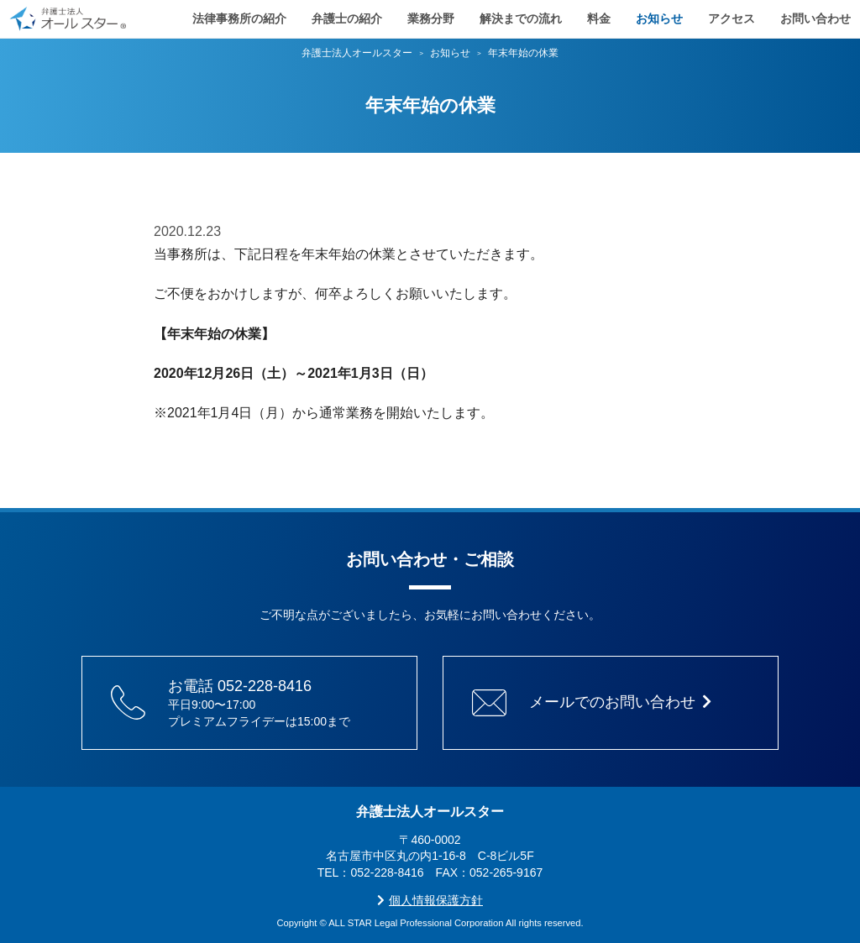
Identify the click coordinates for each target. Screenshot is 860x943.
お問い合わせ (815, 17)
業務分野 (430, 17)
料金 (599, 17)
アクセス (731, 17)
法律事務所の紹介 (239, 17)
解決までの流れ (521, 17)
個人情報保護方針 (430, 900)
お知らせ (659, 17)
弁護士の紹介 (347, 17)
